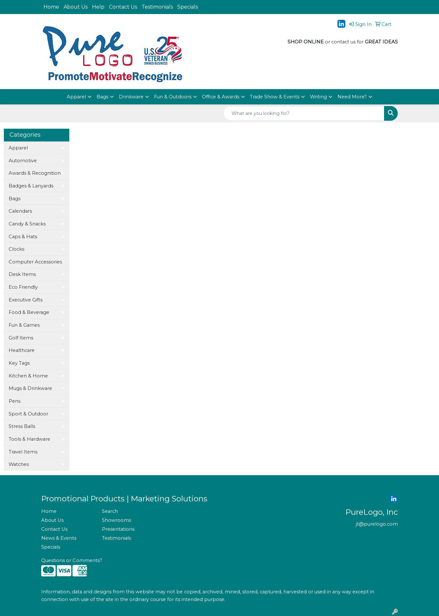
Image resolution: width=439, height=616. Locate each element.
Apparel (76, 97)
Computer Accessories (35, 262)
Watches (19, 464)
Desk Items (22, 274)
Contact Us (123, 7)
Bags (102, 97)
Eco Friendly (23, 287)
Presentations (118, 529)
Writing (318, 97)
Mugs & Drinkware (30, 388)
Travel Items (23, 452)
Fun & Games (24, 325)
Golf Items (21, 338)
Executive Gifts (25, 300)
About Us (76, 7)
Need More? (352, 97)
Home (51, 7)
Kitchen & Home (28, 376)
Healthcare (22, 350)
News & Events (58, 538)
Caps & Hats (23, 237)
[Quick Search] (303, 113)
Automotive (23, 161)
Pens (14, 401)
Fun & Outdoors (172, 97)
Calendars (20, 211)
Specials (187, 7)
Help (98, 7)
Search (110, 511)
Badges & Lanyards (31, 186)
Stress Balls (22, 426)
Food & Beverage (29, 312)
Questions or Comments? (71, 560)
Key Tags (19, 363)
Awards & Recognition (35, 173)
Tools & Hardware (29, 439)
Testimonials (157, 7)
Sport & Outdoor (28, 414)
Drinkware (131, 97)
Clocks (16, 249)
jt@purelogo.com (377, 524)
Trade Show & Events (274, 97)
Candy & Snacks (27, 224)
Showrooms (116, 520)
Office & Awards (220, 97)
